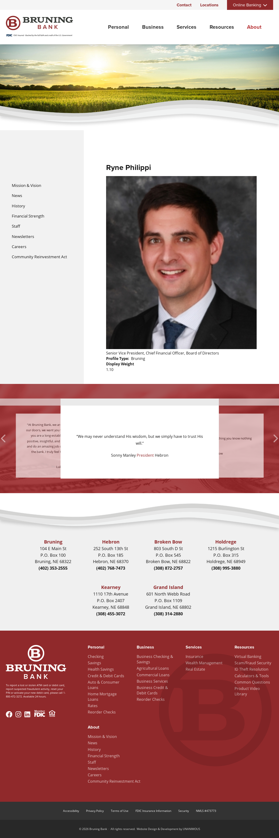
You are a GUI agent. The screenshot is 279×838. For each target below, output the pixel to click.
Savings (94, 662)
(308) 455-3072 (110, 613)
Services (186, 27)
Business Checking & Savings (155, 659)
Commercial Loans (153, 674)
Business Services (152, 681)
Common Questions (252, 682)
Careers (19, 246)
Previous (4, 438)
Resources (222, 27)
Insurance (194, 656)
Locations (209, 5)
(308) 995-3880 (225, 568)
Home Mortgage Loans (102, 696)
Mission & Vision (26, 185)
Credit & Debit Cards (106, 675)
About (254, 27)
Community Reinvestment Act (39, 256)
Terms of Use (119, 811)
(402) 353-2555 (53, 568)
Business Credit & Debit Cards (152, 690)
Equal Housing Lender (52, 714)
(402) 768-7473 (110, 568)
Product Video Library (247, 691)
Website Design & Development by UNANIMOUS (168, 829)
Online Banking (247, 5)
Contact (184, 5)
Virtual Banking (248, 656)
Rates (93, 705)
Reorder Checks (102, 712)
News (17, 195)
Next (275, 438)
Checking (96, 656)
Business (153, 27)
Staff (16, 226)
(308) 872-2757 (168, 568)
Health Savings (101, 669)
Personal (118, 27)
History (18, 206)
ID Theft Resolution (251, 669)
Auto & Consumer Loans (104, 685)
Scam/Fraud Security (253, 662)
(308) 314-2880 (168, 613)
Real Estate (195, 669)
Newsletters (23, 236)
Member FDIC (39, 714)
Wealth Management (204, 662)
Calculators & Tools (252, 675)
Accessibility (71, 811)
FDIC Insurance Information (153, 811)
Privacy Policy (95, 811)
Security (183, 811)
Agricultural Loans (153, 668)
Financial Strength (28, 216)
